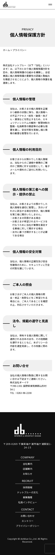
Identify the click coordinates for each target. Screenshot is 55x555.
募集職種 (27, 497)
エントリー (27, 521)
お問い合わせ (28, 516)
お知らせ (27, 473)
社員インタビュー (27, 502)
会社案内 (27, 464)
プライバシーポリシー (27, 526)
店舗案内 (27, 468)
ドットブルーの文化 (27, 492)
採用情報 (27, 487)
